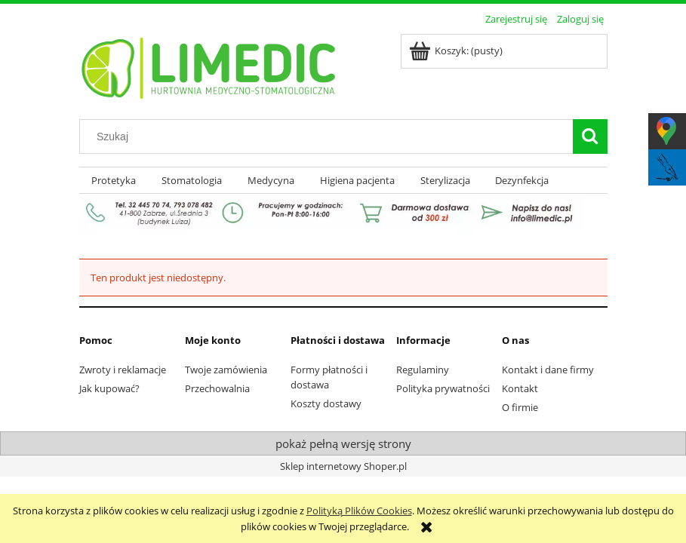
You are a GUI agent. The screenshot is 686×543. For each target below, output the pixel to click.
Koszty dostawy (326, 403)
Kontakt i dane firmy (548, 369)
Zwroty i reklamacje (122, 369)
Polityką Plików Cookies (359, 510)
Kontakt (520, 388)
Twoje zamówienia (226, 369)
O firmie (520, 407)
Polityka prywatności (443, 388)
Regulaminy (422, 369)
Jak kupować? (109, 388)
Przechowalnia (217, 388)
